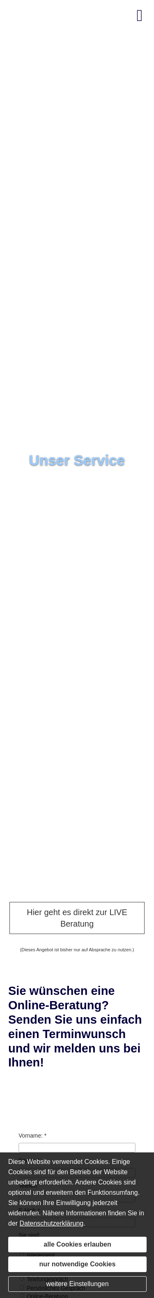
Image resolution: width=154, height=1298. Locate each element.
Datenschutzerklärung (52, 1223)
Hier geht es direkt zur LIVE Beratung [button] (77, 918)
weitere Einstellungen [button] (77, 1283)
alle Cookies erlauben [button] (77, 1244)
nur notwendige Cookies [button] (77, 1264)
